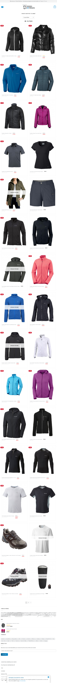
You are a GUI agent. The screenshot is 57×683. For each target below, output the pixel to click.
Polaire (43, 638)
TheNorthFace (31, 640)
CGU (2, 668)
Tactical (17, 640)
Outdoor (38, 638)
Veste (41, 640)
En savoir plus (23, 680)
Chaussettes (14, 638)
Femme (23, 638)
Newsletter (4, 674)
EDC (19, 638)
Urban (37, 640)
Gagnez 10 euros (44, 1)
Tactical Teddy (23, 640)
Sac (53, 638)
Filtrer (28, 21)
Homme (28, 638)
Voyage (45, 640)
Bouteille (8, 638)
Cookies (3, 671)
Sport (8, 640)
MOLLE (33, 638)
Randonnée (48, 638)
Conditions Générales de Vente (8, 662)
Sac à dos (4, 640)
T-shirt (12, 640)
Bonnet (3, 638)
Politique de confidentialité (8, 665)
